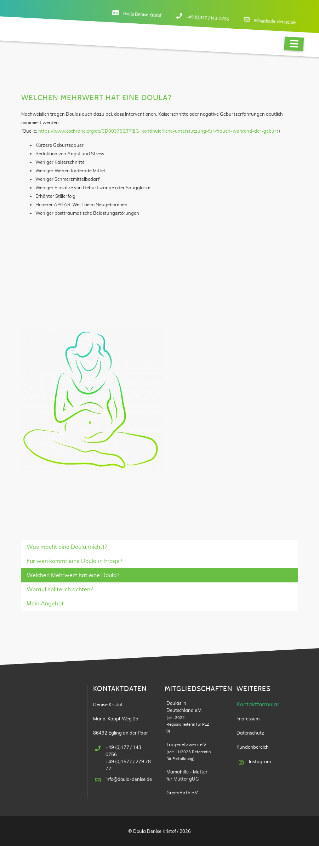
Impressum (248, 718)
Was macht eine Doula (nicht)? (67, 547)
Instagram (260, 762)
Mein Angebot (45, 603)
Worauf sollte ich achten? (60, 589)
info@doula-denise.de (275, 21)
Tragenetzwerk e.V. (186, 744)
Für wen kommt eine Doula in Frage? (74, 561)
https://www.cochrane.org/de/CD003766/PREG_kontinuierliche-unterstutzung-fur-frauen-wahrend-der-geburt (158, 131)
